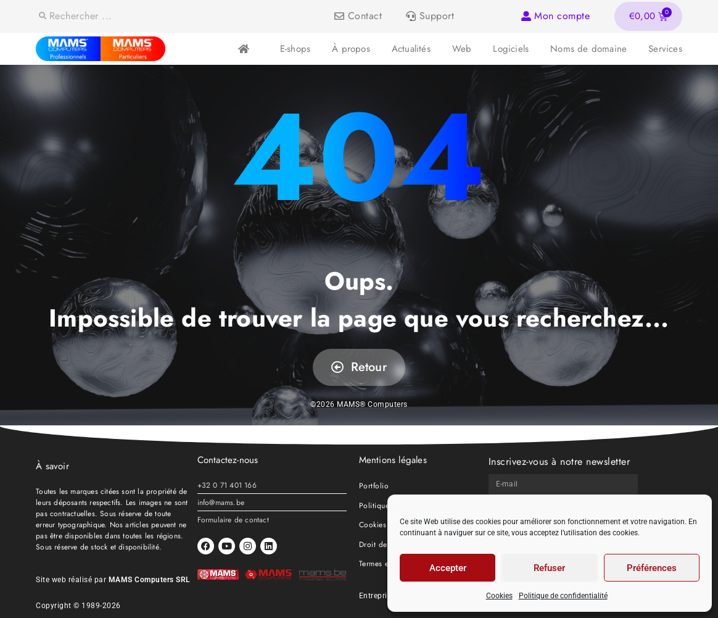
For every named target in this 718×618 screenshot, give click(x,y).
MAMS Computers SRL (149, 579)
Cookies (499, 595)
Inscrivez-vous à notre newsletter (559, 461)
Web (462, 49)
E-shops (295, 49)
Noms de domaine (588, 49)
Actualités (411, 49)
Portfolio (374, 485)
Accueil (243, 49)
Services (665, 49)
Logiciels (511, 49)
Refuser (549, 568)
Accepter (447, 568)
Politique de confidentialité (563, 595)
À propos (351, 49)
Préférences (652, 568)
